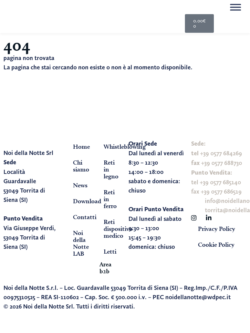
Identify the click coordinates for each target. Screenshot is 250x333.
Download (82, 201)
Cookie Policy (216, 244)
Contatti (82, 217)
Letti (110, 251)
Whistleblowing (113, 146)
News (80, 185)
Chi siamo (81, 166)
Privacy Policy (216, 228)
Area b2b (106, 268)
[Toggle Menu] (235, 7)
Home (81, 146)
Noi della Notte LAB (81, 243)
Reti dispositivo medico (113, 228)
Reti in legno (111, 169)
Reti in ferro (110, 198)
